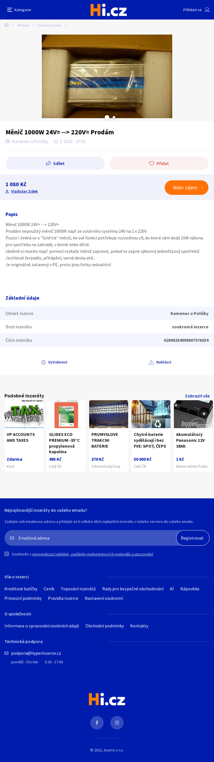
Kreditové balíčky (20, 588)
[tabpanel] (107, 76)
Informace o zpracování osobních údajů (41, 625)
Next (114, 117)
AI (172, 588)
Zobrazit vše (197, 396)
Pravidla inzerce (63, 598)
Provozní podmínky (23, 598)
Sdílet (59, 163)
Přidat (163, 163)
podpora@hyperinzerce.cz (36, 653)
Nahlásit (163, 362)
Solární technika (49, 25)
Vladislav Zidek (24, 191)
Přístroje (23, 25)
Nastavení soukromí (104, 598)
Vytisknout (57, 362)
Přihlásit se (192, 9)
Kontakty (139, 625)
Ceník (49, 588)
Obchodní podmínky (105, 625)
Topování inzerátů (78, 588)
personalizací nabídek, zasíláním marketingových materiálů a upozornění (92, 554)
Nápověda (189, 588)
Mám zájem (185, 187)
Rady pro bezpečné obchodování (133, 588)
